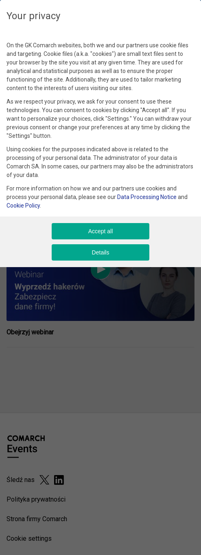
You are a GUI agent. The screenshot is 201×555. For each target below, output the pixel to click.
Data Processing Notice (147, 197)
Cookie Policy (23, 205)
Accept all (100, 231)
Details (100, 252)
